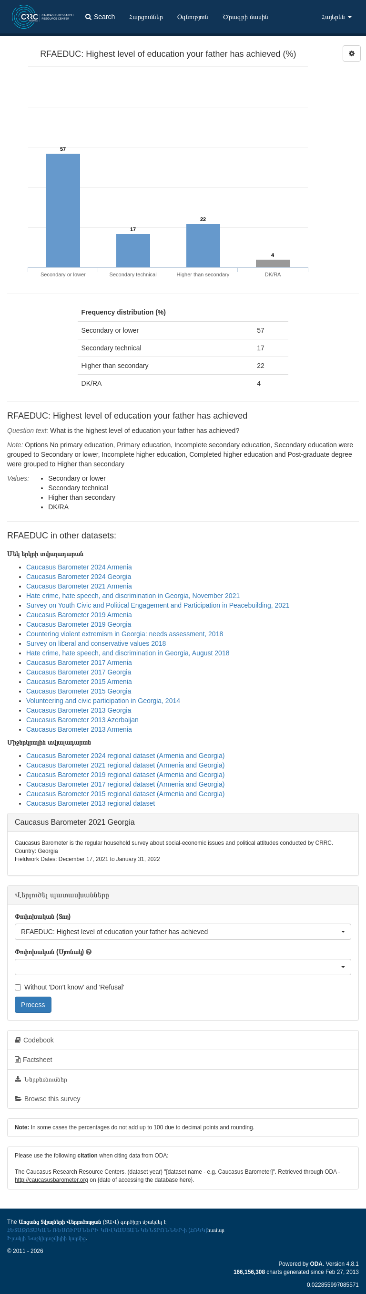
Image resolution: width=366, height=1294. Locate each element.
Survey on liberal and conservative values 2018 (96, 643)
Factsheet (33, 1059)
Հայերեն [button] (337, 17)
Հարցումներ (146, 17)
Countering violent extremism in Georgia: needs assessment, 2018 (124, 634)
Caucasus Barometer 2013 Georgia (78, 710)
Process (33, 1005)
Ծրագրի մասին (245, 17)
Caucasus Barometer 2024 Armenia (79, 567)
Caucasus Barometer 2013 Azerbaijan (82, 720)
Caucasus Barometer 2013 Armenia (79, 729)
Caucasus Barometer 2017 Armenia (79, 662)
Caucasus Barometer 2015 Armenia (79, 681)
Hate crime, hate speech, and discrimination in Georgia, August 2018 (127, 653)
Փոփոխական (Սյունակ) (49, 952)
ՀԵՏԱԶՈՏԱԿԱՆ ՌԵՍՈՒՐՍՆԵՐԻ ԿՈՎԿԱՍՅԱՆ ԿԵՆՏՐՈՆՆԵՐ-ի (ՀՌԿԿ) (107, 1230)
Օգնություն (192, 17)
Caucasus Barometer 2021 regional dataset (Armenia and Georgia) (125, 765)
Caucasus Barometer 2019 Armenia (79, 615)
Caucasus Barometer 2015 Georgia (78, 691)
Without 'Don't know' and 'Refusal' (69, 987)
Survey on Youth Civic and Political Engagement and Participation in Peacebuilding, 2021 (158, 605)
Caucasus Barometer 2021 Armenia (79, 586)
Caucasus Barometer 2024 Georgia (78, 576)
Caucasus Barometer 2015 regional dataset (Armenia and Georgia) (125, 794)
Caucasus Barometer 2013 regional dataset (90, 803)
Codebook (34, 1040)
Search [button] (100, 17)
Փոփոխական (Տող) (43, 916)
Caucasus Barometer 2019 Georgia (78, 624)
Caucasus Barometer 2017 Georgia (78, 672)
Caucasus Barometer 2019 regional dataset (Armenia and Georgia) (125, 775)
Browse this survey (47, 1099)
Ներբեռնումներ (41, 1079)
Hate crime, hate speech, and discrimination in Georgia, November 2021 (133, 596)
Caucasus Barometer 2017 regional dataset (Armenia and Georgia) (125, 784)
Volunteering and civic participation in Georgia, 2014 (103, 701)
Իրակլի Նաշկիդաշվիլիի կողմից (46, 1238)
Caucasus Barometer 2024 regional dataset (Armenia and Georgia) (125, 755)
